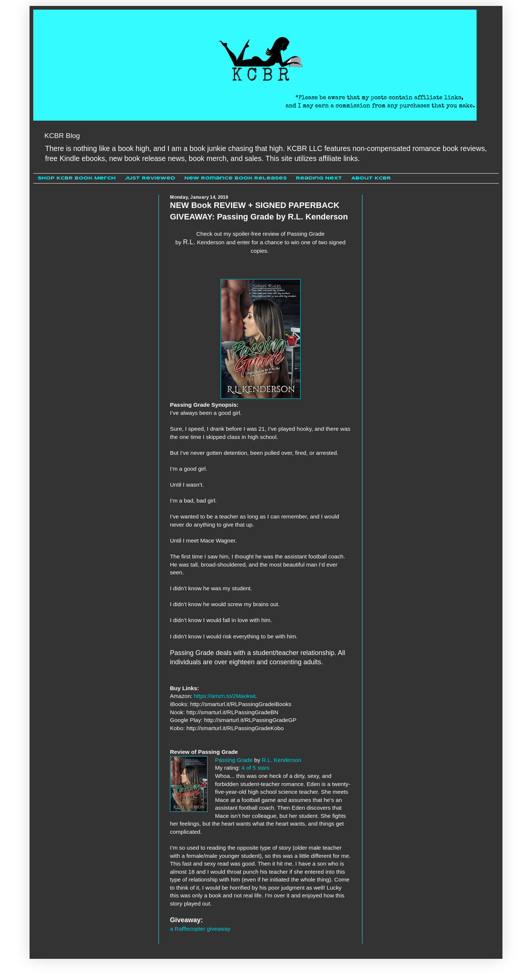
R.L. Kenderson (281, 760)
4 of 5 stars (256, 768)
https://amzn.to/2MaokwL (225, 696)
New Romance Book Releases (235, 178)
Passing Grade (234, 760)
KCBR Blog (62, 136)
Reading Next (319, 178)
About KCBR (371, 178)
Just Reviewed (150, 178)
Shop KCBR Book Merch (77, 178)
